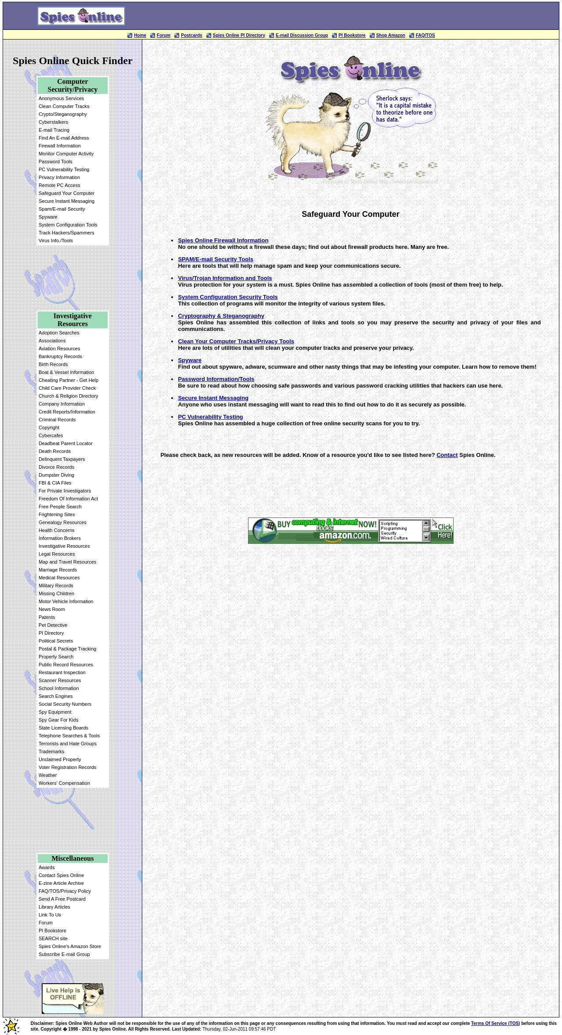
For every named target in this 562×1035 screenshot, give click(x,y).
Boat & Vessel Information (66, 372)
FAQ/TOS (425, 35)
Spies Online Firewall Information (223, 240)
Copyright (49, 427)
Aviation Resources (59, 348)
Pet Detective (53, 625)
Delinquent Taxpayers (62, 459)
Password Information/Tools (216, 379)
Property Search (56, 656)
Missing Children (56, 593)
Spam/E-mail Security (62, 209)
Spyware (48, 216)
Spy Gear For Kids (58, 719)
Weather (48, 775)
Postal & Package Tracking (67, 648)
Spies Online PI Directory (239, 35)
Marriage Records (58, 569)
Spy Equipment (55, 712)
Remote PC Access (59, 185)
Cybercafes (51, 435)
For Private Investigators (65, 490)
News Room (52, 609)
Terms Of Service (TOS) (495, 1023)
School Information (59, 688)
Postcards (191, 35)
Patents (47, 617)
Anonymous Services (61, 98)
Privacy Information (59, 177)
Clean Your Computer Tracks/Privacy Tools (236, 341)
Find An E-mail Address (64, 137)
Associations (52, 340)
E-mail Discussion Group (302, 35)
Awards (46, 867)
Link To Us (50, 914)
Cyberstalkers (53, 122)
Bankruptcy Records (60, 356)
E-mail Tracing (54, 130)
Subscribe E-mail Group (64, 954)
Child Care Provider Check (67, 388)
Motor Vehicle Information (66, 601)
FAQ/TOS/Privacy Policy (65, 891)
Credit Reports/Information (67, 411)
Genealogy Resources (62, 522)
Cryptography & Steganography (221, 316)
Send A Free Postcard (62, 899)
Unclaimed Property (60, 759)
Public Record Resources (66, 664)
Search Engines (56, 696)
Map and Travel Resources (67, 561)
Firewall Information (60, 145)
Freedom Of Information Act (68, 498)
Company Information (62, 403)
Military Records (56, 585)
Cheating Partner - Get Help (68, 380)
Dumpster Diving (56, 475)
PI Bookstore (352, 35)
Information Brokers (60, 538)
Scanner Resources (60, 680)
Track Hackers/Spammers (66, 232)
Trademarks (51, 751)
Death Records (55, 451)
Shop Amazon (390, 35)
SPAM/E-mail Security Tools (215, 259)
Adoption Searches (59, 332)
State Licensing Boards (63, 727)
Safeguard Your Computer (66, 193)
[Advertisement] (358, 16)
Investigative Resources (64, 546)
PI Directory (51, 633)
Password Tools (55, 161)
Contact (447, 455)
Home (140, 35)
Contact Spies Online (61, 875)
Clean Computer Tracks (64, 106)
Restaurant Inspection (62, 672)
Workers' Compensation (64, 783)
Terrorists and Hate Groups (68, 743)
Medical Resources (59, 577)
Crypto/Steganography (63, 114)
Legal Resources (57, 554)
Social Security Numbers (65, 704)
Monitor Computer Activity (66, 153)
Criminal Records (57, 419)
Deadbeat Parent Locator (66, 443)
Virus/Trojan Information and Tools (225, 278)
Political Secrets (56, 640)
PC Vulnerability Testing (64, 169)
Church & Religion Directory (68, 396)
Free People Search (60, 506)
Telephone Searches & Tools (69, 735)
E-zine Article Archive (61, 883)
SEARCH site (53, 938)
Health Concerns (57, 530)
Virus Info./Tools (56, 240)
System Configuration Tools (68, 224)
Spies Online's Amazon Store (70, 946)
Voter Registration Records (67, 767)
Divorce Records (56, 467)
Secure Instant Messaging (66, 201)
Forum (163, 35)
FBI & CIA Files (55, 482)
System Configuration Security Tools (227, 297)
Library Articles (54, 906)
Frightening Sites (57, 514)
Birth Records (53, 364)
